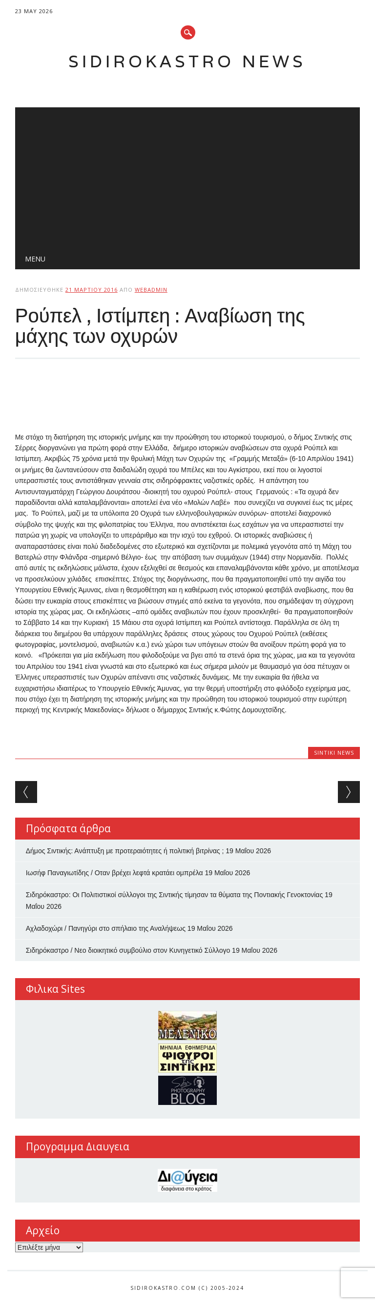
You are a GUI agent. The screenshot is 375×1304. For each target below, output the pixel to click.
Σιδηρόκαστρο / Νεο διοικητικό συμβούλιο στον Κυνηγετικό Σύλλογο (128, 950)
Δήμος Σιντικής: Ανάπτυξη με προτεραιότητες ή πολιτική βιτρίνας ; (125, 851)
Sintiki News (334, 752)
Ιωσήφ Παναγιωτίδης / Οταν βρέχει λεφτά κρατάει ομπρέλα (114, 873)
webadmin (151, 289)
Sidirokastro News (187, 61)
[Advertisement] (187, 175)
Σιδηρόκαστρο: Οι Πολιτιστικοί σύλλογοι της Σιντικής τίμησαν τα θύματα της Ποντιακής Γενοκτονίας (174, 895)
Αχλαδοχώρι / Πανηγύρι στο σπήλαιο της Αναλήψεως (106, 928)
